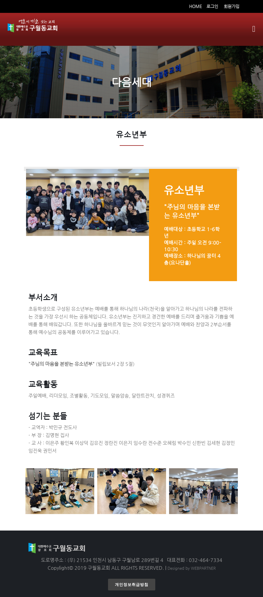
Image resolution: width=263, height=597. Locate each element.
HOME (195, 6)
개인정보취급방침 (131, 584)
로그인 (212, 6)
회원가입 (231, 6)
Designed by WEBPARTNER (192, 568)
